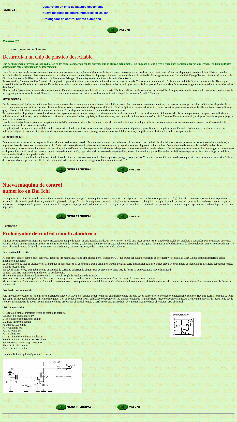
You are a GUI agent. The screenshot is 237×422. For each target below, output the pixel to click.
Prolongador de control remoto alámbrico (71, 19)
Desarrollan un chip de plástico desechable (72, 6)
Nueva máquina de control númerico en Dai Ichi (75, 13)
